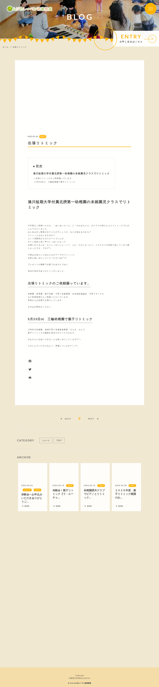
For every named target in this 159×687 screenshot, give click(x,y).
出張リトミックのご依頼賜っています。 (55, 178)
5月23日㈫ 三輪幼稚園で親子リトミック (56, 182)
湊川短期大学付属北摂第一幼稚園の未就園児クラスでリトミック (71, 173)
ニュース (45, 441)
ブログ (41, 137)
